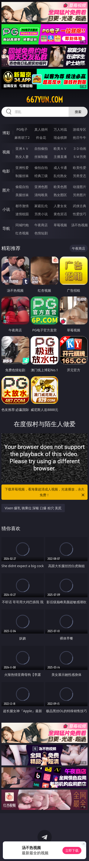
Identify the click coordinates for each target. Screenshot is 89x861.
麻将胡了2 (22, 137)
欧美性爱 (79, 167)
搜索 (78, 111)
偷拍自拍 (41, 167)
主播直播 (60, 156)
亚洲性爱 (22, 167)
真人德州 (41, 129)
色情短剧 (41, 233)
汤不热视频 (79, 225)
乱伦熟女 (60, 175)
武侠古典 (79, 206)
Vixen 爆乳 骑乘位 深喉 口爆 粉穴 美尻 (33, 508)
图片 (6, 190)
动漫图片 (79, 186)
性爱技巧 (79, 214)
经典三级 (41, 175)
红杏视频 (22, 233)
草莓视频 (60, 225)
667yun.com (44, 99)
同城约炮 (22, 225)
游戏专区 (79, 129)
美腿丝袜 (22, 195)
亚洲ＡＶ (22, 148)
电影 (6, 171)
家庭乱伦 (41, 206)
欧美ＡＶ (60, 148)
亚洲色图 (41, 186)
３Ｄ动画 (79, 148)
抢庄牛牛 (79, 137)
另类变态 (79, 175)
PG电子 (22, 129)
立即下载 (72, 850)
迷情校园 (22, 214)
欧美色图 (60, 186)
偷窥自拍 (22, 186)
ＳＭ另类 (79, 156)
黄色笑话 (60, 214)
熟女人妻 (22, 156)
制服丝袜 (22, 175)
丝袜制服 (41, 156)
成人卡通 (60, 167)
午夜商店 (41, 225)
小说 (6, 209)
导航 (6, 228)
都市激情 (22, 206)
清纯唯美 (41, 195)
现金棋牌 (60, 137)
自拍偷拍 (41, 148)
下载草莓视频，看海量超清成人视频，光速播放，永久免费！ (45, 492)
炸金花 (41, 137)
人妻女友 (60, 206)
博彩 (6, 132)
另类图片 (79, 195)
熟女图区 (60, 195)
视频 (6, 152)
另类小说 (41, 214)
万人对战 (60, 129)
